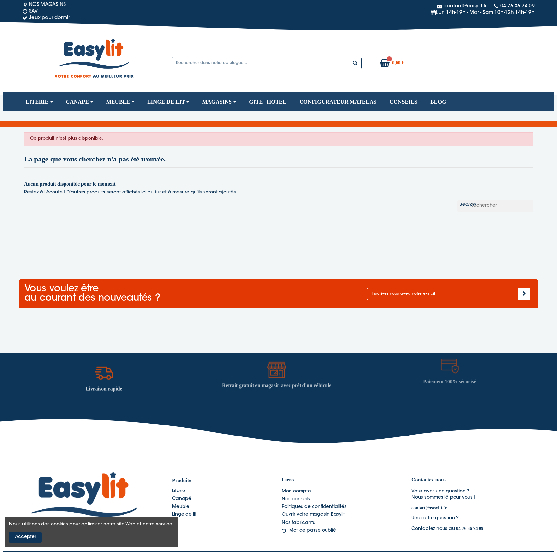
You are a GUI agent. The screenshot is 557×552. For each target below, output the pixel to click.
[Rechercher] (495, 206)
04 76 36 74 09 (469, 528)
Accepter (25, 537)
